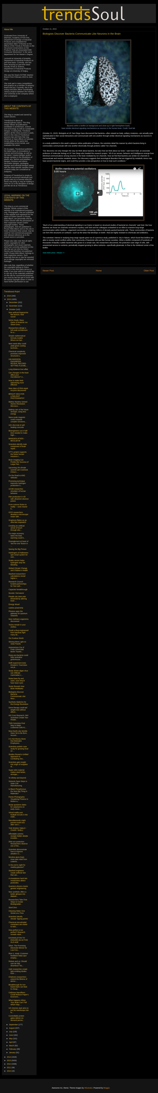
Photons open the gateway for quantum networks (18, 613)
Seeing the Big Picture (17, 549)
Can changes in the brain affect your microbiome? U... (19, 375)
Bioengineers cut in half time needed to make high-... (18, 433)
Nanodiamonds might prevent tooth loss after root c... (17, 822)
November (13, 306)
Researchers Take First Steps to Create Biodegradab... (18, 902)
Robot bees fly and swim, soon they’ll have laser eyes (17, 681)
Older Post (149, 270)
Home (99, 270)
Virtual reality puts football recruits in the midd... (18, 815)
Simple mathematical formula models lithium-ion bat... (17, 338)
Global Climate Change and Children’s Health (18, 569)
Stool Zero (13, 907)
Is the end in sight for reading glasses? (17, 866)
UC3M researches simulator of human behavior (17, 491)
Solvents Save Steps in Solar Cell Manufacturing (18, 783)
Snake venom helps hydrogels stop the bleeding (17, 562)
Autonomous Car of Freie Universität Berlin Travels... (16, 649)
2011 (9, 1067)
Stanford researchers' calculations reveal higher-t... (17, 576)
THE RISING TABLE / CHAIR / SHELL (17, 829)
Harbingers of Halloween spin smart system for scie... (18, 555)
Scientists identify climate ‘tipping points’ (18, 918)
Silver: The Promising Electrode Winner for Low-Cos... (18, 948)
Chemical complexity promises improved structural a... (17, 353)
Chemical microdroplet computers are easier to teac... (18, 924)
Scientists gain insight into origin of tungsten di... (18, 764)
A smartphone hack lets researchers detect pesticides (18, 880)
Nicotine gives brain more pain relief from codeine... (18, 859)
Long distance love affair (18, 369)
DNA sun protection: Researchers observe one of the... (18, 844)
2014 (9, 1057)
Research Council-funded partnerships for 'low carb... (17, 584)
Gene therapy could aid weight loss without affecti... (18, 710)
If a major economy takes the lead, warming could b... (17, 535)
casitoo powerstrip (16, 608)
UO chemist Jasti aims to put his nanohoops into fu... (19, 1010)
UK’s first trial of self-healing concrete (17, 426)
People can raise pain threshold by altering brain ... (18, 599)
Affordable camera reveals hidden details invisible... (18, 836)
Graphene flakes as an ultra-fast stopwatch (18, 521)
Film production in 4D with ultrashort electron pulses (19, 499)
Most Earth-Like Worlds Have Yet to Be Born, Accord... (18, 733)
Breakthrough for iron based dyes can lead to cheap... (18, 987)
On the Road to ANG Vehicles (17, 476)
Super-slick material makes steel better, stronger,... (17, 772)
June (11, 1035)
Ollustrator (88, 1088)
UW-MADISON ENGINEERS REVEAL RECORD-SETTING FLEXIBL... (18, 362)
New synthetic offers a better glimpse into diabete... (17, 894)
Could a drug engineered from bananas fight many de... (18, 632)
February (13, 1049)
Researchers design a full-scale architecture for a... (18, 330)
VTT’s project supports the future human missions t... (18, 454)
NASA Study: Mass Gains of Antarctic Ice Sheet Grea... (18, 322)
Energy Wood (14, 604)
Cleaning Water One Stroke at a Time (17, 912)
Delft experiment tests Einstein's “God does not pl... (18, 665)
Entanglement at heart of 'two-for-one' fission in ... (18, 543)
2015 (9, 299)
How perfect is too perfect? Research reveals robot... (17, 932)
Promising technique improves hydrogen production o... (17, 483)
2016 (9, 296)
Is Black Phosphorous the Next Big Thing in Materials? (18, 791)
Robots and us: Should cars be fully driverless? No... (18, 963)
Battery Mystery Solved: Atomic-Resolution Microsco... (18, 404)
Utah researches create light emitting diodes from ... (18, 971)
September (13, 1025)
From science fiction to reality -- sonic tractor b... (18, 507)
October (12, 309)
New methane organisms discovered (19, 620)
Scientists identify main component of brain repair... (18, 446)
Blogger (107, 1088)
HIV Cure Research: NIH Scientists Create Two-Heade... (19, 717)
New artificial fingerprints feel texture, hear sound (18, 314)
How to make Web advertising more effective (16, 382)
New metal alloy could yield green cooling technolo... (17, 346)
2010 (9, 1071)
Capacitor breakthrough (18, 589)
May (11, 1039)
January (12, 1052)
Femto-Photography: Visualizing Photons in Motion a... (18, 799)
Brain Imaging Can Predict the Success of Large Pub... (18, 462)
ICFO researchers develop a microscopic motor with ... (18, 514)
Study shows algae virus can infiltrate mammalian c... (18, 673)
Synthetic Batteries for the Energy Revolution (18, 703)
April (11, 1042)
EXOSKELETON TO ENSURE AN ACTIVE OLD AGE (18, 940)
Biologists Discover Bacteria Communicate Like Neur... (17, 695)
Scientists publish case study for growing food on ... (18, 749)
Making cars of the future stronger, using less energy (18, 412)
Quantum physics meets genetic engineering (18, 887)
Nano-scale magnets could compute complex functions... (17, 419)
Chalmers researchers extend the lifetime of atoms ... (18, 979)
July (11, 1032)
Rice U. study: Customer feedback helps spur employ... (18, 955)
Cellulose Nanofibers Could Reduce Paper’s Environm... (19, 995)
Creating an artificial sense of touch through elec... (17, 528)
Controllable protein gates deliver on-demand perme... (16, 1018)
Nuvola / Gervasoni (16, 593)
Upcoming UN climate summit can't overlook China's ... (18, 470)
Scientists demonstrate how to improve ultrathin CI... (18, 851)
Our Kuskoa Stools (16, 638)
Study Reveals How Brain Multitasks (16, 687)
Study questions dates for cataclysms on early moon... (17, 807)
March (12, 1046)
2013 (9, 1060)
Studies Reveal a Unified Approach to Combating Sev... (18, 756)
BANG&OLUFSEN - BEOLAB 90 (17, 440)
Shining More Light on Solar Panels (17, 643)
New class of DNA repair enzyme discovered (18, 389)
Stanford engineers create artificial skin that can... (17, 873)
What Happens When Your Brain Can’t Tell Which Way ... (18, 1002)
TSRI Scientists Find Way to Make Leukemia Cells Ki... (17, 725)
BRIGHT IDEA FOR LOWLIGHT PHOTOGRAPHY (17, 396)
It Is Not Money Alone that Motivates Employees (17, 741)
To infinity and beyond (17, 778)
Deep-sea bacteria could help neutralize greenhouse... (18, 657)
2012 (9, 1064)
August (12, 1028)
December (13, 302)
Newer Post (48, 270)
